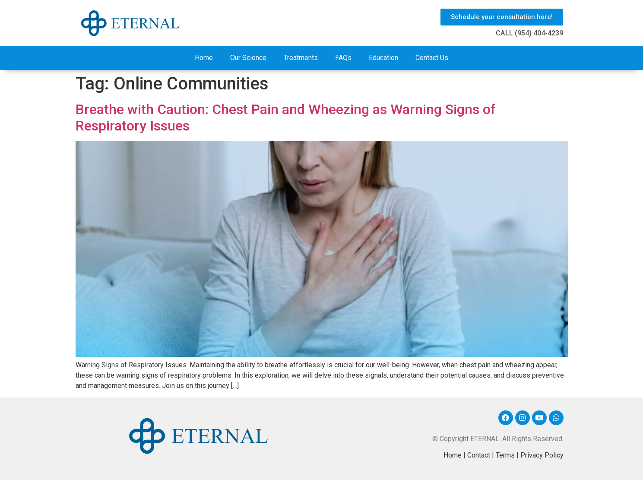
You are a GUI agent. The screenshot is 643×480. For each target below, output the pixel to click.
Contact (478, 455)
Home (204, 58)
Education (383, 58)
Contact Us (431, 58)
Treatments (301, 58)
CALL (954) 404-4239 (529, 33)
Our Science (248, 58)
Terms (505, 455)
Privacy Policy (542, 455)
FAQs (343, 58)
